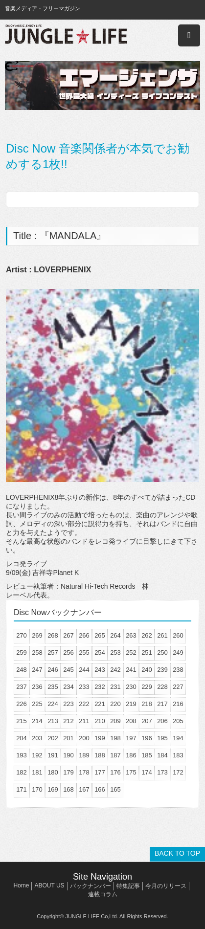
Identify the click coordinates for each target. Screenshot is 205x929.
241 (131, 669)
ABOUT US (49, 885)
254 (99, 652)
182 (21, 772)
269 (37, 635)
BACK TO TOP (177, 853)
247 (37, 669)
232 (99, 686)
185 (146, 755)
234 (68, 686)
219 (131, 704)
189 (84, 755)
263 (131, 635)
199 (99, 738)
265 (99, 635)
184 (162, 755)
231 (115, 686)
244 (84, 669)
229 (146, 686)
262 (146, 635)
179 (68, 772)
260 (178, 635)
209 (115, 721)
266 (84, 635)
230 (131, 686)
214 (37, 721)
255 (84, 652)
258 (37, 652)
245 (68, 669)
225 (37, 704)
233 (84, 686)
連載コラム (102, 894)
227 (178, 686)
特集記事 (128, 886)
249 (178, 652)
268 (52, 635)
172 (178, 772)
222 (84, 704)
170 (37, 789)
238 (178, 669)
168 (68, 789)
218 (146, 704)
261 (162, 635)
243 (99, 669)
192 (37, 755)
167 (84, 789)
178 (84, 772)
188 (99, 755)
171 (21, 789)
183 (178, 755)
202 (52, 738)
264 (115, 635)
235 (52, 686)
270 (21, 635)
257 (52, 652)
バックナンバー (90, 886)
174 (146, 772)
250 (162, 652)
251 (146, 652)
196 (146, 738)
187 (115, 755)
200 (84, 738)
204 (21, 738)
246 (52, 669)
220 (115, 704)
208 (131, 721)
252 (131, 652)
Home (21, 885)
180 (52, 772)
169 (52, 789)
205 (178, 721)
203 (37, 738)
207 (146, 721)
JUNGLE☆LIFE (66, 35)
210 (99, 721)
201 (68, 738)
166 (99, 789)
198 (115, 738)
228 (162, 686)
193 (21, 755)
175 (131, 772)
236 (37, 686)
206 (162, 721)
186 (131, 755)
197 (131, 738)
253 (115, 652)
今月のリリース (165, 886)
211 (84, 721)
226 (21, 704)
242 (115, 669)
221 (99, 704)
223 (68, 704)
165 (115, 789)
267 (68, 635)
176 (115, 772)
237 (21, 686)
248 (21, 669)
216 (178, 704)
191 (52, 755)
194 (178, 738)
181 (37, 772)
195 (162, 738)
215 (21, 721)
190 (68, 755)
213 (52, 721)
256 (68, 652)
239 (162, 669)
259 (21, 652)
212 (68, 721)
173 (162, 772)
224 (52, 704)
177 (99, 772)
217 (162, 704)
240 (146, 669)
